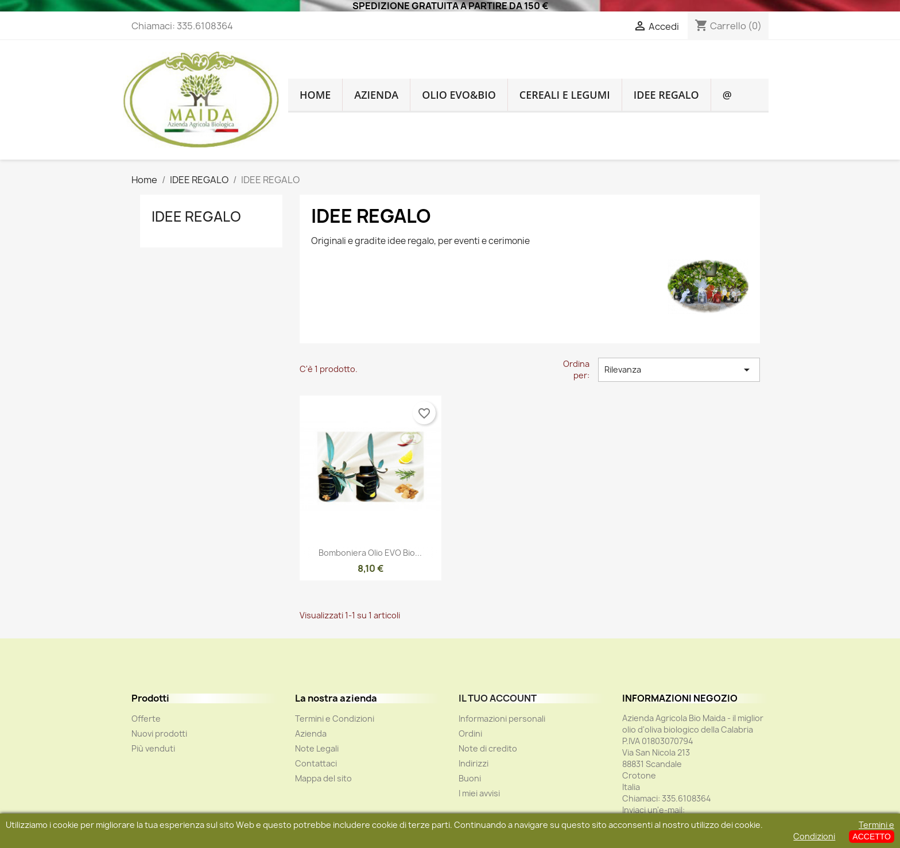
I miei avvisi (479, 793)
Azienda (376, 95)
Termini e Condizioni (334, 718)
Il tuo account (498, 698)
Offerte (146, 718)
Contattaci (316, 763)
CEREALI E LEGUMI (564, 95)
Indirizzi (473, 763)
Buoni (470, 778)
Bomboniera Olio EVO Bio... (370, 552)
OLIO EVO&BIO (459, 95)
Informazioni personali (502, 718)
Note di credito (488, 748)
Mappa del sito (323, 778)
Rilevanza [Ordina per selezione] (679, 370)
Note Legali (317, 748)
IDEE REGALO (666, 95)
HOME (315, 95)
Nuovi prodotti (159, 733)
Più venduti (153, 748)
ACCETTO (871, 836)
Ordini (470, 733)
